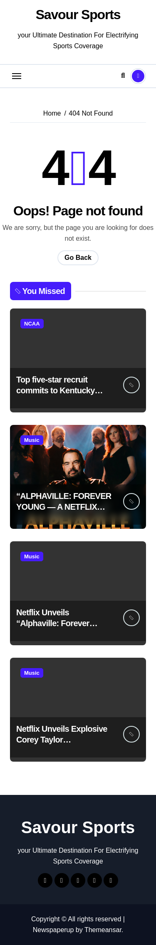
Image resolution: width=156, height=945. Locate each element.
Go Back (78, 257)
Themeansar (102, 929)
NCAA (32, 324)
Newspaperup (53, 929)
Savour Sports (78, 14)
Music (32, 440)
